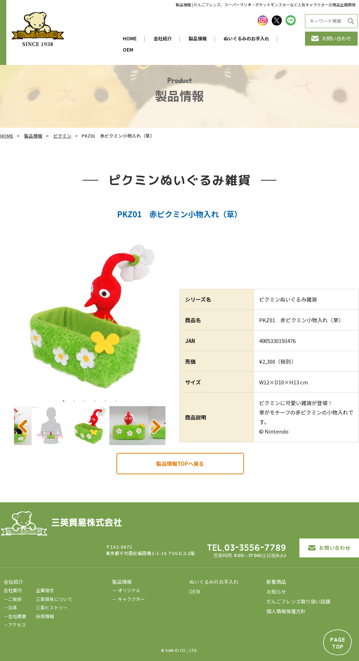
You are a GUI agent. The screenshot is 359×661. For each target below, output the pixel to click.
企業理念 (45, 590)
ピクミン (62, 135)
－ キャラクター (128, 599)
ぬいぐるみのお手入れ (246, 38)
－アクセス (15, 624)
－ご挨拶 (13, 599)
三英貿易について (54, 599)
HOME (130, 38)
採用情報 (45, 616)
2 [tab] (73, 400)
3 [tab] (84, 400)
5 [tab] (105, 400)
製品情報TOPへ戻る (180, 463)
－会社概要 (15, 616)
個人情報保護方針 (286, 611)
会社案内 (13, 590)
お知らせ (276, 591)
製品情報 (198, 38)
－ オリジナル (126, 590)
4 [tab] (95, 400)
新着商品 (276, 581)
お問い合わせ (331, 38)
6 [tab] (116, 400)
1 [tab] (63, 400)
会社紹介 (163, 38)
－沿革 (10, 607)
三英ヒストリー (52, 607)
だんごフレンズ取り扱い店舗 (298, 601)
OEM (128, 49)
